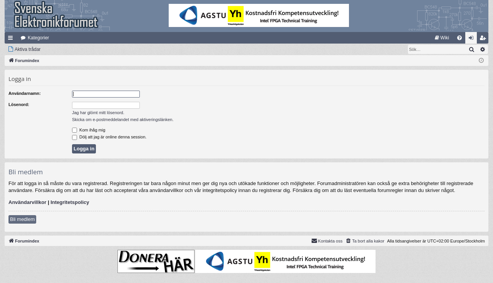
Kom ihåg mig (88, 130)
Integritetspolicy (69, 202)
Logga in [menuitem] (473, 39)
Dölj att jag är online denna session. (109, 137)
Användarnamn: (24, 93)
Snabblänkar (12, 39)
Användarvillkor (27, 202)
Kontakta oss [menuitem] (327, 240)
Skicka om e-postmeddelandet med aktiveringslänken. (123, 119)
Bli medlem (22, 219)
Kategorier (38, 37)
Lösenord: (18, 104)
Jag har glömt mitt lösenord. (98, 112)
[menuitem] (442, 38)
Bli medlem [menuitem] (484, 39)
